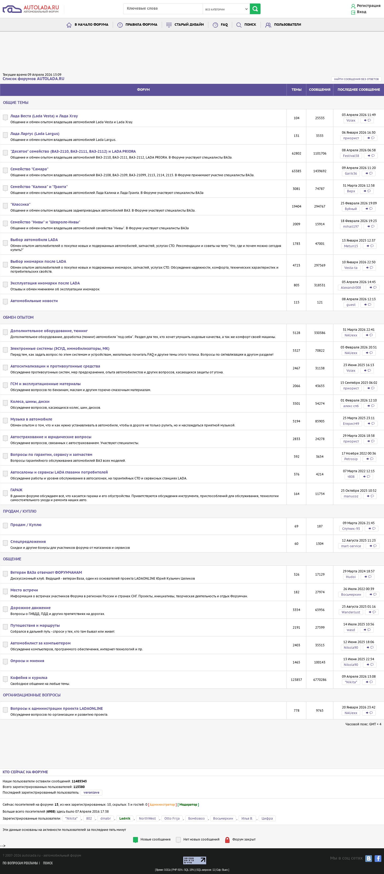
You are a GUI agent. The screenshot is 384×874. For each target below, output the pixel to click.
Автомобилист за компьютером (40, 643)
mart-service (351, 546)
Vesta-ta (350, 268)
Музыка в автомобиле (31, 419)
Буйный (351, 209)
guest (351, 305)
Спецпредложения (28, 542)
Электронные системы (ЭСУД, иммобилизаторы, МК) (60, 349)
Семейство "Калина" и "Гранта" (39, 187)
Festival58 (351, 156)
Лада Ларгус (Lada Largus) (34, 134)
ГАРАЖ (16, 490)
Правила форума (141, 25)
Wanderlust (351, 612)
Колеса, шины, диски (30, 402)
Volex (351, 120)
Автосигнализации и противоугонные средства (55, 366)
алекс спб (351, 406)
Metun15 (351, 246)
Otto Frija (172, 818)
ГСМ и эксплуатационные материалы (45, 384)
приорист (351, 138)
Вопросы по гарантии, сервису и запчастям (51, 455)
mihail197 (351, 226)
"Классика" (20, 204)
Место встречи (24, 590)
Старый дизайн (189, 25)
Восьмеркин (351, 594)
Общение (12, 559)
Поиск (250, 25)
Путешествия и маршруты (35, 626)
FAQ (224, 25)
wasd (351, 630)
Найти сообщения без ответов (356, 79)
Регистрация (369, 6)
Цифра (267, 818)
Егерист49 (351, 424)
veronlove (91, 793)
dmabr (105, 818)
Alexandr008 (351, 288)
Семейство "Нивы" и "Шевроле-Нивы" (45, 222)
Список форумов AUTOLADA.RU (33, 79)
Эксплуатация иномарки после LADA (45, 283)
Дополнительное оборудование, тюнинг (49, 331)
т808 (351, 477)
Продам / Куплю (19, 511)
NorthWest (147, 818)
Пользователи (287, 25)
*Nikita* (351, 682)
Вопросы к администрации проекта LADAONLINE (56, 709)
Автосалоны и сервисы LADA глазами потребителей (59, 472)
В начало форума (91, 25)
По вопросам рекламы (20, 863)
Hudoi (351, 577)
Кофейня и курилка (28, 678)
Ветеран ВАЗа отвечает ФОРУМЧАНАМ (46, 573)
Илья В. (247, 818)
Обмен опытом (18, 317)
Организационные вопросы (32, 695)
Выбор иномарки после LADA (38, 262)
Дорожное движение (30, 608)
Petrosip (351, 459)
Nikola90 (351, 648)
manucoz (351, 496)
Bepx (351, 191)
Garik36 (351, 173)
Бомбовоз (196, 818)
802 (89, 818)
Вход (361, 12)
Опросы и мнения (27, 661)
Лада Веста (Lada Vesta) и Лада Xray (44, 116)
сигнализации (232, 354)
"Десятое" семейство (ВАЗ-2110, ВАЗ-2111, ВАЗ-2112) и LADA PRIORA (73, 151)
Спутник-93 (351, 529)
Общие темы (15, 102)
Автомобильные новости (34, 301)
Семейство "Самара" (29, 169)
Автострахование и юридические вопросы (50, 437)
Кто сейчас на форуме (25, 772)
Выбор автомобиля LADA (34, 240)
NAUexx (351, 335)
